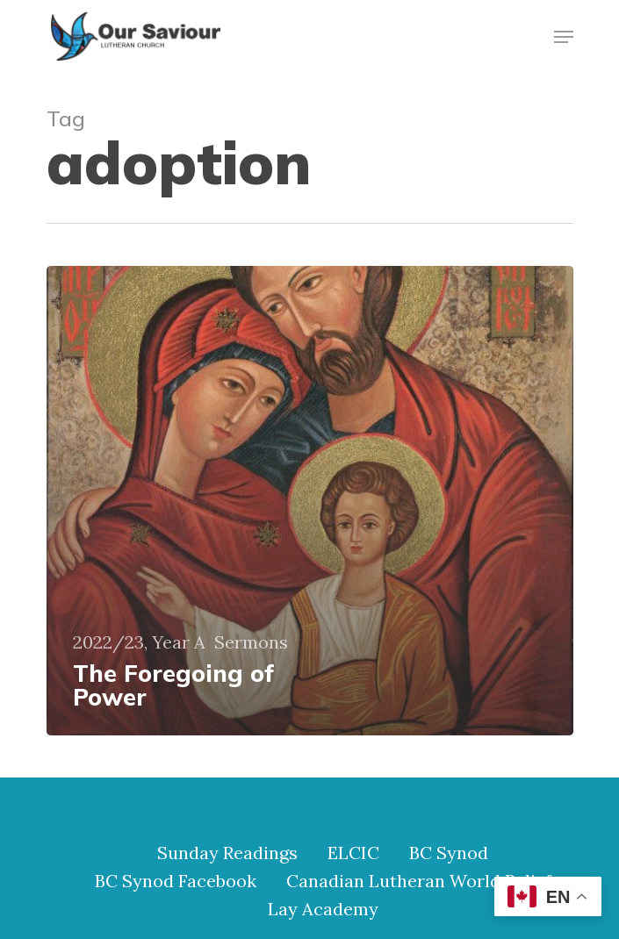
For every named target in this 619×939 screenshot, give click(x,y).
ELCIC (353, 853)
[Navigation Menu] (563, 37)
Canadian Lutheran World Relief (418, 881)
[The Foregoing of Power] (310, 500)
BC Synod (448, 853)
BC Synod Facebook (175, 881)
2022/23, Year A (139, 642)
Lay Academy (323, 909)
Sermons (251, 642)
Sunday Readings (227, 853)
